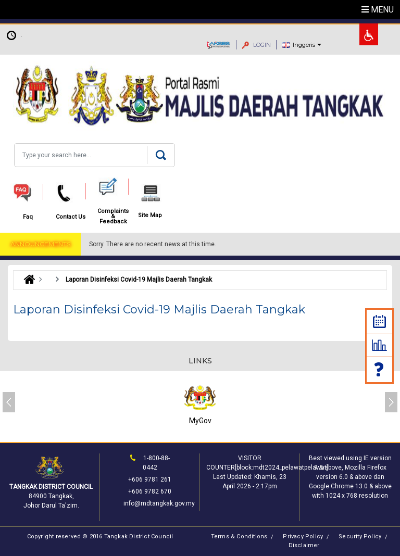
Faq (379, 369)
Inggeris (304, 44)
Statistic (379, 345)
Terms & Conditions (239, 536)
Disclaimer (304, 545)
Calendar (379, 321)
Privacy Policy (303, 536)
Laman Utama (26, 279)
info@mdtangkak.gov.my (159, 503)
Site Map (150, 215)
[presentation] (9, 402)
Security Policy (360, 536)
